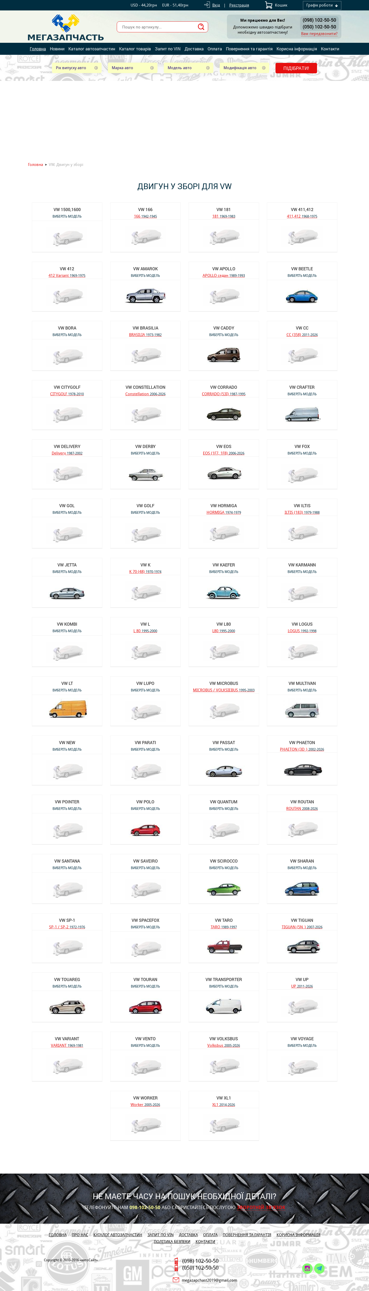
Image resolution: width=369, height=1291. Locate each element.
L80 (223, 630)
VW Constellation (145, 387)
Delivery (67, 453)
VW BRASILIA (145, 328)
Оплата (215, 48)
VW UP (302, 979)
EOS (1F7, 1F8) (223, 453)
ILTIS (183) (302, 512)
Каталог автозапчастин (91, 48)
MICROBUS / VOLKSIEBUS (224, 690)
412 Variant (67, 275)
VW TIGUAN (302, 920)
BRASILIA (145, 334)
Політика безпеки (172, 1241)
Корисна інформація (297, 48)
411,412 (302, 216)
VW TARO (224, 920)
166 (145, 216)
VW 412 (67, 268)
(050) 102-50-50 (319, 26)
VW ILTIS (302, 505)
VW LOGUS (302, 624)
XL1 (223, 1104)
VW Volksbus (223, 1038)
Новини (57, 48)
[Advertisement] (184, 120)
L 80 (145, 630)
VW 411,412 (302, 209)
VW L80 (223, 624)
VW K (145, 564)
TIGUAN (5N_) (302, 926)
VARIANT (67, 1045)
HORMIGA (224, 512)
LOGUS (302, 630)
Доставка (194, 48)
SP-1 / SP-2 (67, 926)
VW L (145, 624)
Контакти (330, 48)
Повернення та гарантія (249, 48)
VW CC (302, 328)
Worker (145, 1104)
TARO (224, 926)
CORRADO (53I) (223, 393)
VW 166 (145, 209)
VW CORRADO (223, 387)
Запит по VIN (167, 48)
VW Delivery (67, 446)
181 (223, 216)
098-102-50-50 (145, 1207)
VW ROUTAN (302, 801)
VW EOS (223, 446)
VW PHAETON (302, 742)
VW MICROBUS (223, 683)
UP (302, 986)
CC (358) (302, 334)
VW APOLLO (223, 268)
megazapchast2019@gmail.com (209, 1280)
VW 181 (223, 209)
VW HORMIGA (223, 505)
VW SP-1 (67, 920)
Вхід (216, 5)
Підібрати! (296, 68)
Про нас (80, 1234)
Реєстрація (239, 5)
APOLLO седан (224, 275)
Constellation (145, 393)
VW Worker (145, 1098)
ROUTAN (302, 808)
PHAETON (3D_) (302, 749)
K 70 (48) (145, 571)
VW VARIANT (67, 1038)
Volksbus (223, 1045)
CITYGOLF (67, 393)
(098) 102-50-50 (319, 20)
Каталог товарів (135, 48)
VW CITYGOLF (67, 387)
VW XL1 (223, 1098)
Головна (38, 48)
